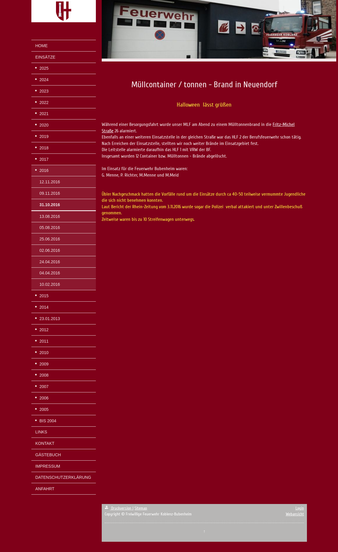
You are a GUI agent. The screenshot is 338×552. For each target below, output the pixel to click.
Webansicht (295, 514)
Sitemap (141, 508)
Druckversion (119, 508)
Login (299, 508)
